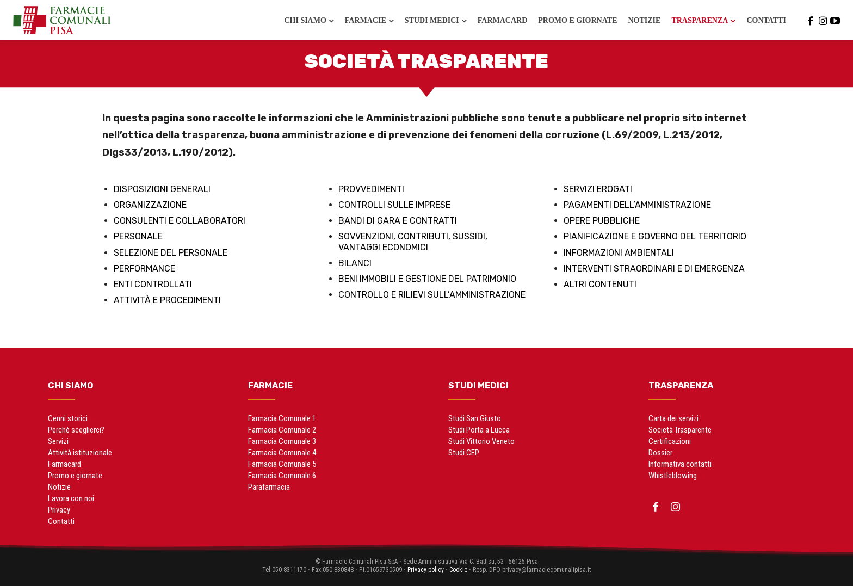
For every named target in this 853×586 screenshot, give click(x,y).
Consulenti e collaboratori (179, 220)
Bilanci (355, 263)
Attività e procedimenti (167, 300)
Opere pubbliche (602, 220)
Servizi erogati (598, 189)
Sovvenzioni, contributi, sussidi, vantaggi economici (412, 241)
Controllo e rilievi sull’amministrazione (432, 294)
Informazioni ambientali (619, 253)
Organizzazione (150, 205)
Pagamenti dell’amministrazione (637, 205)
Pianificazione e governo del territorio (655, 236)
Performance (144, 268)
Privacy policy (425, 569)
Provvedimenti (371, 189)
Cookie (458, 569)
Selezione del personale (170, 253)
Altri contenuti (600, 284)
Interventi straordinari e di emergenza (654, 268)
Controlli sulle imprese (394, 205)
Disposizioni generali (162, 189)
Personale (138, 236)
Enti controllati (153, 284)
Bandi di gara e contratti (397, 220)
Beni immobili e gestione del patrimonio (427, 279)
